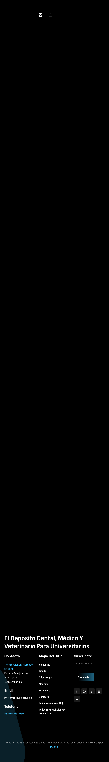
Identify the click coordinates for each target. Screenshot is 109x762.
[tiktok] (92, 691)
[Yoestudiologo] (54, 3)
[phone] (77, 699)
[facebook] (77, 691)
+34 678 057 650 (14, 713)
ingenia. (54, 747)
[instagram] (84, 691)
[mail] (99, 691)
